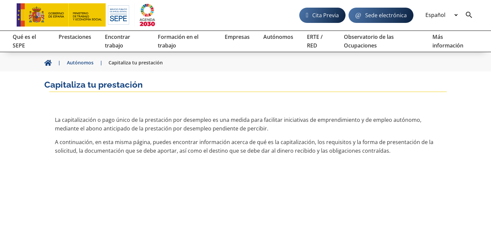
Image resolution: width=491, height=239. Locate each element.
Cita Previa (325, 15)
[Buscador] (469, 15)
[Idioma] (441, 15)
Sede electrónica (386, 15)
